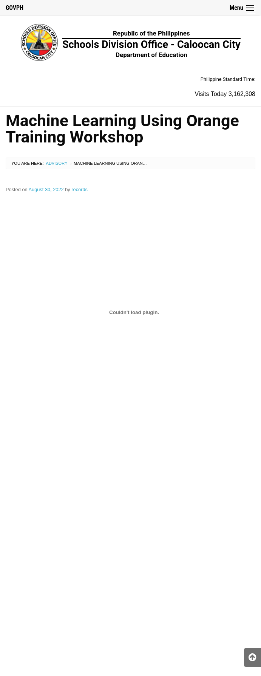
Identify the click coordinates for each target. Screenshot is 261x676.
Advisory (57, 163)
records (79, 189)
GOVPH (14, 7)
